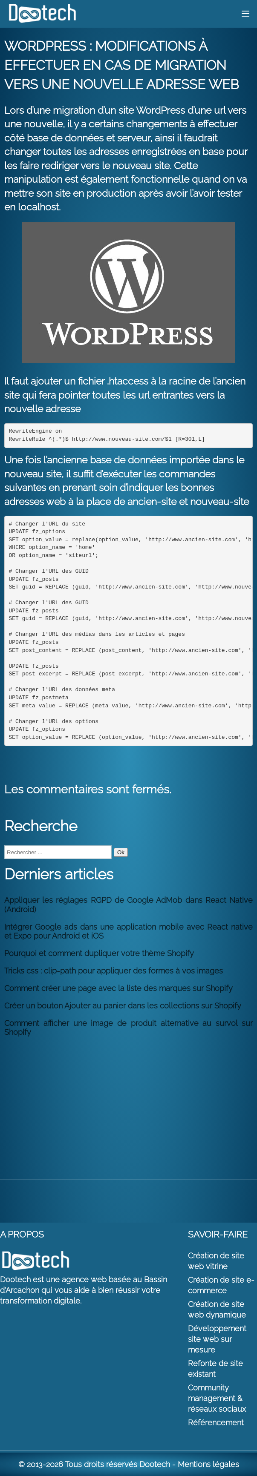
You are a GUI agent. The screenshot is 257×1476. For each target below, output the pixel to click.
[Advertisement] (128, 1103)
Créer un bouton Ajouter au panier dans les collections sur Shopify (122, 1005)
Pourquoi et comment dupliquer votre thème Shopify (99, 953)
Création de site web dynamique (217, 1309)
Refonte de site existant (215, 1368)
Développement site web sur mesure (217, 1339)
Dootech (154, 1464)
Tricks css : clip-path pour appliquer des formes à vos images (113, 970)
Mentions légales (208, 1464)
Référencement (216, 1422)
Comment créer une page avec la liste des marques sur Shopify (118, 988)
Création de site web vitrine (216, 1261)
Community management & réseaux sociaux (217, 1398)
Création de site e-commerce (221, 1285)
